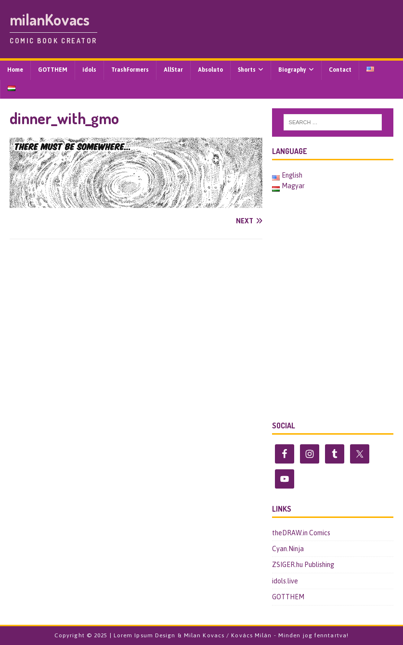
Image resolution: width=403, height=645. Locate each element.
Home (15, 69)
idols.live (285, 581)
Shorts (247, 69)
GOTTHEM (52, 69)
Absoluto (210, 69)
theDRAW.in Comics (301, 533)
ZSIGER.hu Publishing (303, 564)
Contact (340, 69)
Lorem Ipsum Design (145, 635)
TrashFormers (130, 69)
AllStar (173, 69)
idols (89, 69)
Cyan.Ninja (288, 549)
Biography (292, 69)
